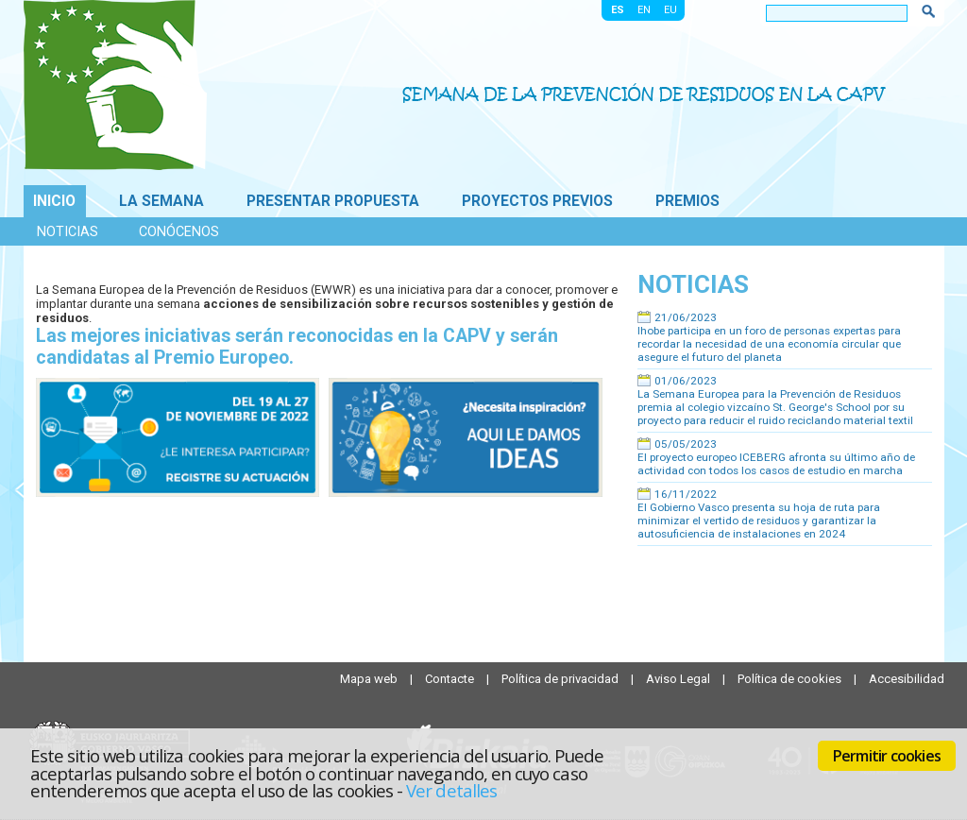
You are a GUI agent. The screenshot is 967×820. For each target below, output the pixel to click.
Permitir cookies (887, 755)
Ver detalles (451, 790)
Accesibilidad (906, 679)
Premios (687, 201)
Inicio (54, 201)
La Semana (161, 201)
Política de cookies (791, 679)
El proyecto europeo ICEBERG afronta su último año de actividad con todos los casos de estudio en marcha (776, 464)
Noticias (67, 231)
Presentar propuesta (332, 201)
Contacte (451, 679)
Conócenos (179, 231)
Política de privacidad (561, 679)
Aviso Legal (679, 679)
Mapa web (370, 679)
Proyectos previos (537, 201)
